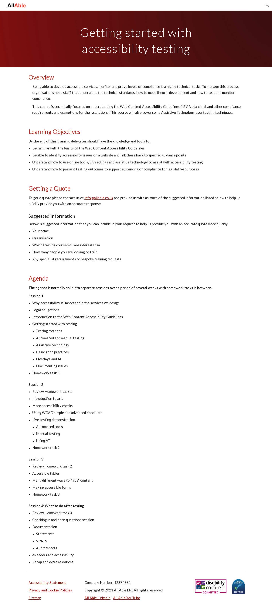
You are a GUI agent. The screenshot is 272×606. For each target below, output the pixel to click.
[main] (136, 38)
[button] (267, 5)
